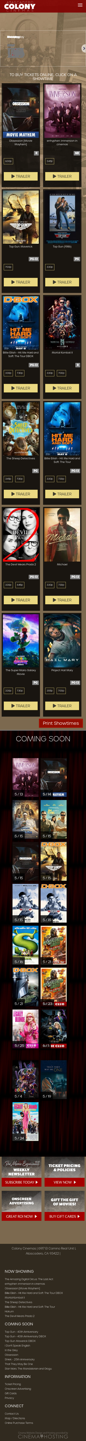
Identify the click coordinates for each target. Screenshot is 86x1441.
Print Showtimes (61, 723)
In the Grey (11, 1350)
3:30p (50, 267)
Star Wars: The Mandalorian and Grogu (28, 1368)
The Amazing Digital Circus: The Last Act (29, 1279)
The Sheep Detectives (18, 1302)
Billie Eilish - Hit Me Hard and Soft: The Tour (30, 1307)
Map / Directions (15, 1418)
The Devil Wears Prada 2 (20, 1316)
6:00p (8, 161)
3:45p (50, 161)
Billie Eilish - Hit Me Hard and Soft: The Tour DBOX (34, 1293)
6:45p (20, 584)
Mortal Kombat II (15, 1297)
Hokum (9, 1311)
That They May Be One (19, 1364)
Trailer (20, 176)
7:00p (8, 267)
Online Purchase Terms (19, 1423)
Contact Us (12, 1413)
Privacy (9, 1398)
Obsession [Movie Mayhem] (22, 1288)
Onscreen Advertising (18, 1389)
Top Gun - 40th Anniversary (21, 1332)
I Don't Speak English (17, 1345)
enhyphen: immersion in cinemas (25, 1284)
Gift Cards (11, 1393)
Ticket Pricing (13, 1384)
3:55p (50, 690)
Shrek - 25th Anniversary (20, 1359)
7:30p (20, 373)
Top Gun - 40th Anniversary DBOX (25, 1336)
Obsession (11, 1355)
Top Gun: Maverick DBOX (20, 1341)
